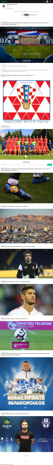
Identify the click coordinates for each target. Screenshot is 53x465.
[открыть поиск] (44, 1)
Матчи (21, 11)
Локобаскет (2, 207)
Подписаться (50, 164)
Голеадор (2, 247)
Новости (31, 11)
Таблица (28, 11)
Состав (18, 11)
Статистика (24, 11)
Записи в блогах (36, 11)
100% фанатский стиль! (4, 25)
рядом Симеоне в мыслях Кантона (6, 356)
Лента (15, 11)
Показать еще (26, 455)
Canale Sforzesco (3, 171)
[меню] (50, 1)
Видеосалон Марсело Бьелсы (5, 76)
